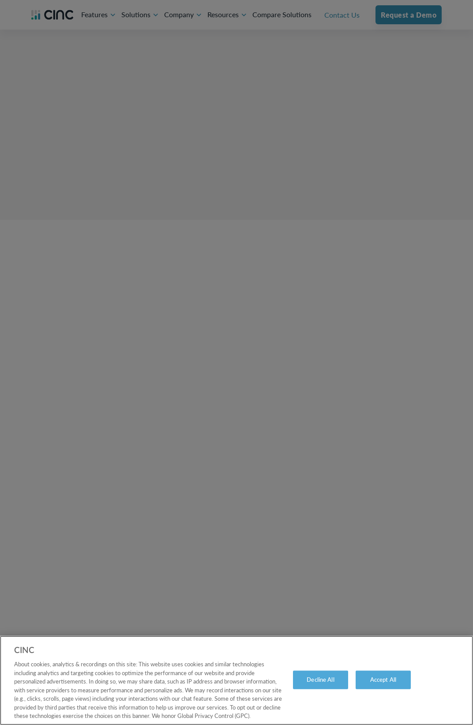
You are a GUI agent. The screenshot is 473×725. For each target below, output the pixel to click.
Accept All (383, 679)
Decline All (320, 679)
